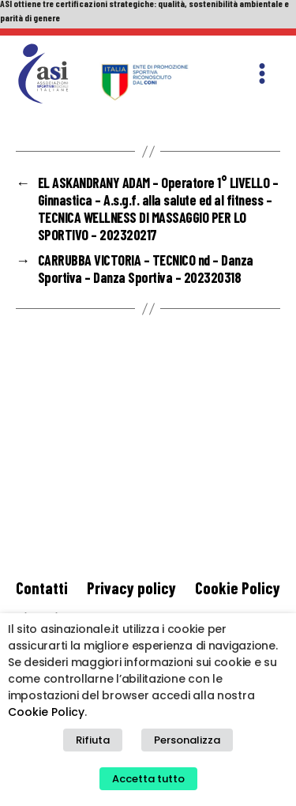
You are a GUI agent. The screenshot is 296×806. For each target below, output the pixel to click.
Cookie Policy (237, 587)
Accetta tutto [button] (148, 778)
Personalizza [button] (187, 740)
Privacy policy (131, 587)
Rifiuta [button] (93, 740)
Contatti (42, 587)
